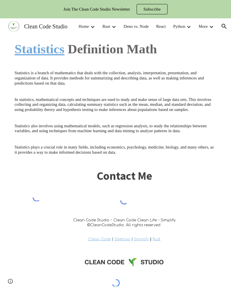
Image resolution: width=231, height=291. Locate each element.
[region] (115, 9)
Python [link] (179, 26)
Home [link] (84, 26)
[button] (224, 26)
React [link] (161, 26)
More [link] (203, 26)
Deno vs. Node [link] (136, 26)
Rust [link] (106, 26)
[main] (115, 49)
